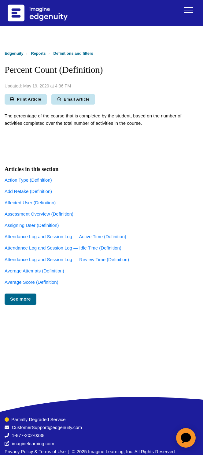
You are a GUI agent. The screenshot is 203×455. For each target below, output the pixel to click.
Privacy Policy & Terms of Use (35, 451)
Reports (38, 53)
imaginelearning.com (33, 443)
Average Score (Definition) (31, 282)
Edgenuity (14, 53)
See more (20, 298)
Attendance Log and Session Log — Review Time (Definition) (67, 259)
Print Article (25, 99)
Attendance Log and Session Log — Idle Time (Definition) (63, 247)
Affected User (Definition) (30, 202)
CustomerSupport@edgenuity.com (47, 427)
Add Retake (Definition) (28, 191)
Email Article (73, 99)
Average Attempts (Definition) (34, 270)
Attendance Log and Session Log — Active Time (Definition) (65, 236)
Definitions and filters (73, 53)
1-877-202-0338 (28, 435)
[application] (186, 438)
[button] (188, 10)
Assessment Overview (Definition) (39, 213)
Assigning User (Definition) (32, 225)
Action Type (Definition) (28, 180)
